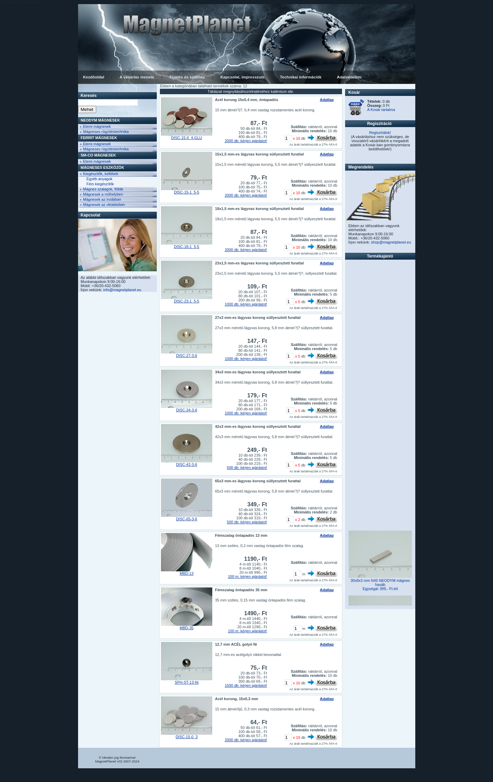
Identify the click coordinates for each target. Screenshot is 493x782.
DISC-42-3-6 (186, 464)
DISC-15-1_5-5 (186, 192)
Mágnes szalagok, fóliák (103, 189)
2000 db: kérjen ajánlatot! (246, 141)
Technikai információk (300, 77)
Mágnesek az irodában (102, 199)
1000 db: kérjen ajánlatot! (246, 304)
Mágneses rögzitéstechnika (106, 131)
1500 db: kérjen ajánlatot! (246, 685)
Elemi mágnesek (97, 126)
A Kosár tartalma (381, 110)
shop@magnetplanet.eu (391, 242)
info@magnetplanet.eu (122, 290)
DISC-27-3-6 (186, 355)
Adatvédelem (349, 77)
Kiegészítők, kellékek (100, 174)
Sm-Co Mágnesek (98, 155)
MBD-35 (186, 628)
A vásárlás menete (136, 77)
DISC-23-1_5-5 (186, 301)
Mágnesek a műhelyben (103, 194)
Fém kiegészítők (100, 184)
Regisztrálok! (380, 133)
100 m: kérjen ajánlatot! (247, 576)
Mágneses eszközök (102, 167)
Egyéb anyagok (100, 179)
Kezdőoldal (93, 77)
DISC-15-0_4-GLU (186, 138)
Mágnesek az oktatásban (104, 204)
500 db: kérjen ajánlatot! (247, 468)
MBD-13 (186, 573)
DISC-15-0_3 (187, 737)
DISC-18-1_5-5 (186, 247)
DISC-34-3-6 (186, 410)
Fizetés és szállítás (187, 77)
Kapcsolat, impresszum (242, 77)
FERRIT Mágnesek (99, 138)
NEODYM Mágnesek (100, 120)
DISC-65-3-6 (186, 519)
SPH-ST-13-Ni (187, 682)
